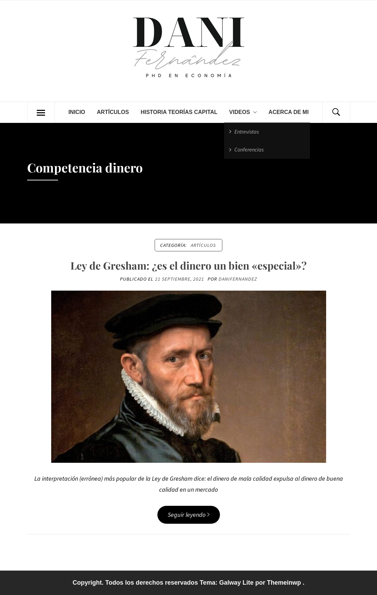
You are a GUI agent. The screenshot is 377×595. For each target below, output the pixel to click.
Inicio (76, 112)
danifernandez (238, 279)
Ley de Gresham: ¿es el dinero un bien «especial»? (188, 265)
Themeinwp (285, 582)
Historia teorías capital (179, 112)
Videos (243, 112)
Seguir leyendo (189, 515)
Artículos (113, 112)
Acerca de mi (288, 112)
